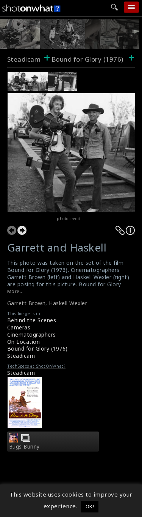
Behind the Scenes (31, 320)
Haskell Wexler (68, 303)
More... (15, 291)
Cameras (19, 327)
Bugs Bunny (24, 446)
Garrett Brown (26, 303)
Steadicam (24, 59)
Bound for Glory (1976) (37, 348)
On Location (23, 341)
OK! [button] (90, 506)
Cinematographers (31, 334)
